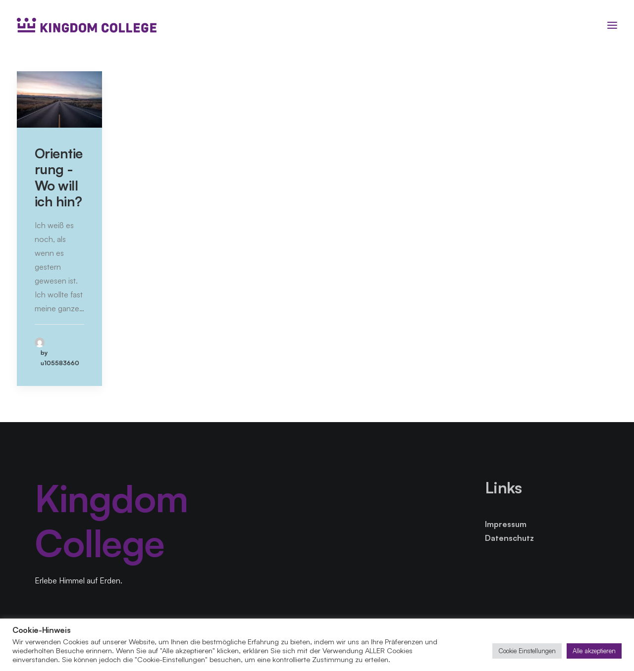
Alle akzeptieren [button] (594, 651)
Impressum (506, 524)
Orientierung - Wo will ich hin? (59, 177)
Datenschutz (509, 538)
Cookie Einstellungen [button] (527, 651)
